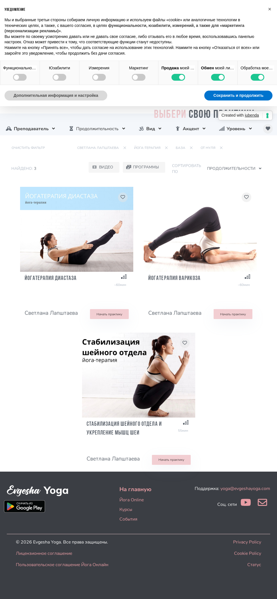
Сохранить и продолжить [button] (238, 95)
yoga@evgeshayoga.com (245, 488)
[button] (269, 9)
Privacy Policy (247, 542)
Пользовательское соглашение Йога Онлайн (62, 565)
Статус (254, 565)
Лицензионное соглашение (44, 553)
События (128, 519)
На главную (135, 489)
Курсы (125, 509)
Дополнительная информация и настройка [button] (56, 95)
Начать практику (109, 314)
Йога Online (131, 500)
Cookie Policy (247, 553)
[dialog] (266, 587)
